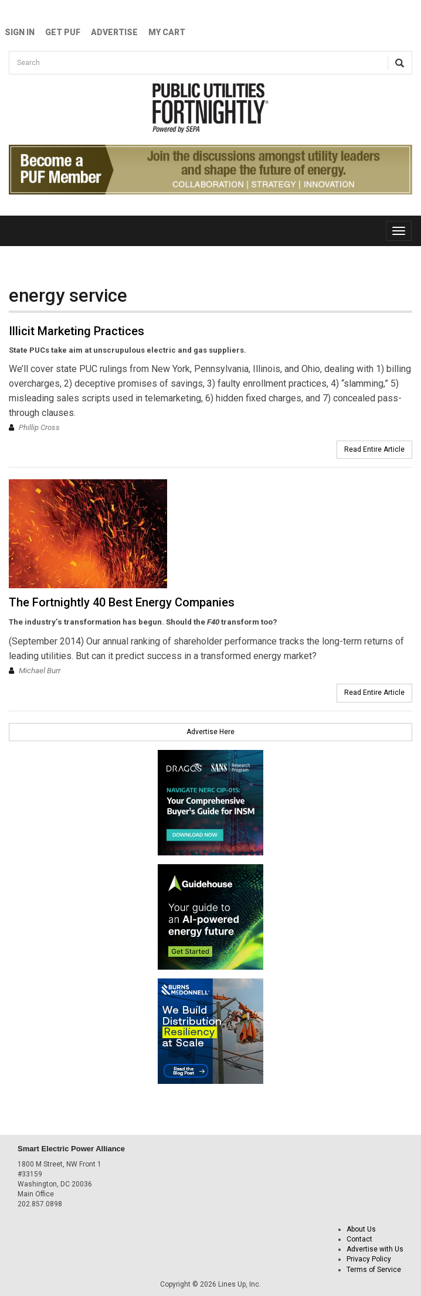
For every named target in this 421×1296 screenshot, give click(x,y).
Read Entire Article (374, 449)
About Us (361, 1229)
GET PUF (62, 32)
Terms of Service (374, 1270)
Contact (359, 1239)
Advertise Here (210, 732)
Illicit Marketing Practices (76, 331)
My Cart (166, 32)
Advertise (114, 32)
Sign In (20, 32)
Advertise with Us (375, 1249)
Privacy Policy (369, 1259)
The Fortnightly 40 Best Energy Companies (122, 602)
